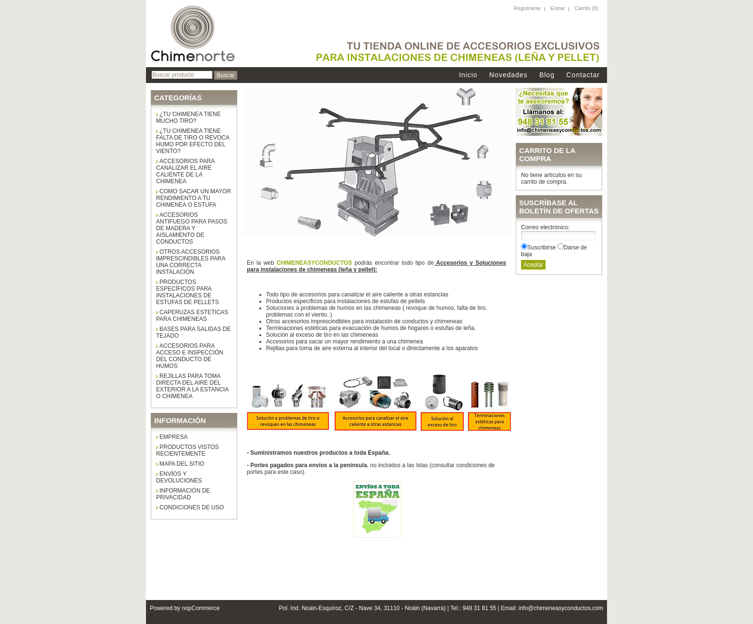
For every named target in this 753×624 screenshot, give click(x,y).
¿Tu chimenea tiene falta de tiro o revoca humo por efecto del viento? (193, 141)
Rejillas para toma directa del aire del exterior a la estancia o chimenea (192, 386)
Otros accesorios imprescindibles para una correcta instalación (190, 261)
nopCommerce (201, 608)
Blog (547, 75)
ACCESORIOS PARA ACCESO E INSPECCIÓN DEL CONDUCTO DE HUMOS (189, 355)
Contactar (583, 75)
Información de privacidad (183, 494)
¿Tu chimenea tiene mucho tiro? (188, 117)
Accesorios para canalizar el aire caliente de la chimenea (185, 171)
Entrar (557, 8)
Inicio (468, 75)
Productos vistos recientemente (187, 450)
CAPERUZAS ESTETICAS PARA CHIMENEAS (192, 315)
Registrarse (527, 8)
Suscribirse (541, 247)
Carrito (583, 8)
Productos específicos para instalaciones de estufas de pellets (187, 292)
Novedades (508, 75)
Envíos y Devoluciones (179, 477)
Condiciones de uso (191, 507)
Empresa (173, 437)
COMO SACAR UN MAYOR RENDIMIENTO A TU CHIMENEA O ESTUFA (193, 198)
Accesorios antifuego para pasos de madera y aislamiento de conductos (191, 228)
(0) (595, 8)
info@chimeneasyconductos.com (561, 608)
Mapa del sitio (181, 463)
